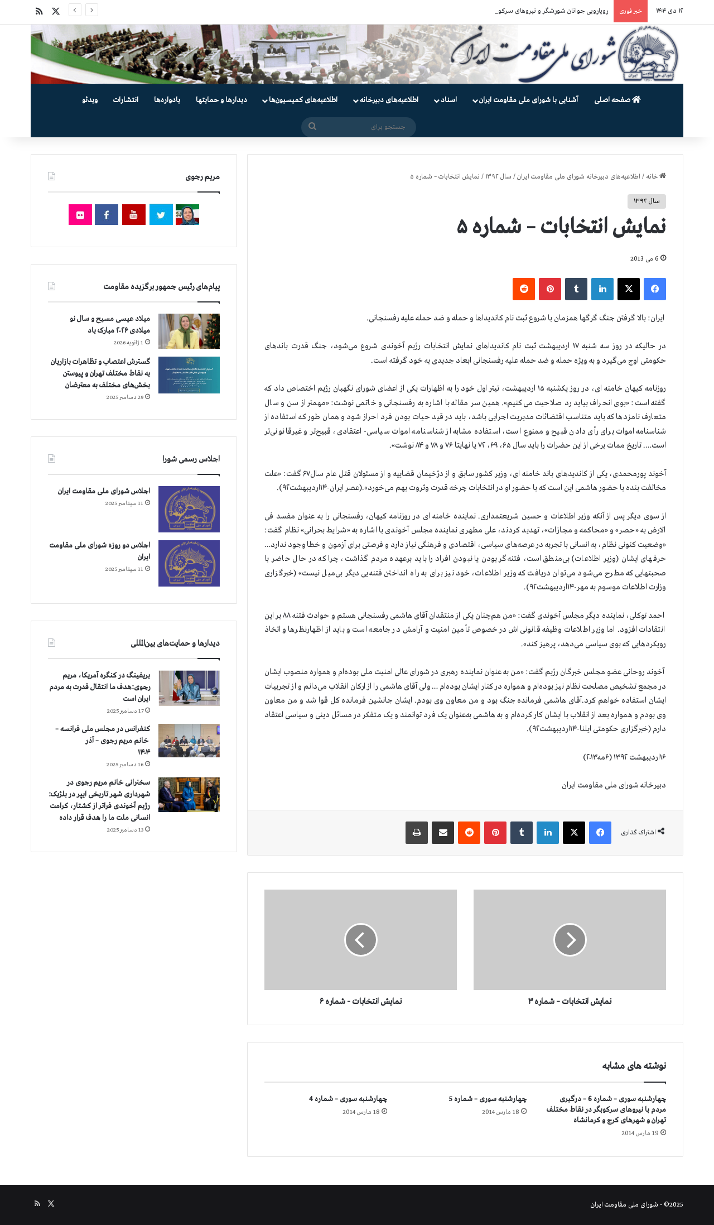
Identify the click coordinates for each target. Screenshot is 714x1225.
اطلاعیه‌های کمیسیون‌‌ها (303, 100)
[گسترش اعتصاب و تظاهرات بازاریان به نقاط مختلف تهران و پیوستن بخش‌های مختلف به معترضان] (189, 375)
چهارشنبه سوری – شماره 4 (348, 1099)
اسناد (449, 100)
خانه (656, 176)
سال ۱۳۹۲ (498, 176)
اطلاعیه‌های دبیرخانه (389, 100)
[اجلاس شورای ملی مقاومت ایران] (189, 509)
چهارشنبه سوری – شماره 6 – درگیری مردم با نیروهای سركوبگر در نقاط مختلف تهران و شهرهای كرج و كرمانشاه (606, 1109)
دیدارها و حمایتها (221, 100)
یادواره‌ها (167, 100)
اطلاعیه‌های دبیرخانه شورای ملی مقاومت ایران (578, 176)
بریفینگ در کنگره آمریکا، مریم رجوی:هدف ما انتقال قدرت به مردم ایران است (99, 687)
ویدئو (90, 100)
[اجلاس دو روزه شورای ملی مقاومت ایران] (189, 563)
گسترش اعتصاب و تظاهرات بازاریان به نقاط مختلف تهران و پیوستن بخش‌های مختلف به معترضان (100, 373)
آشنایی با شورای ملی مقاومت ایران (528, 100)
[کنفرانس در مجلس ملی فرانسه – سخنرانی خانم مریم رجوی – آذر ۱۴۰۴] (189, 741)
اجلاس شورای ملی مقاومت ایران (104, 491)
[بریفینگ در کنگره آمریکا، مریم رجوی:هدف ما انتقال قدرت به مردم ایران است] (189, 688)
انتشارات (125, 100)
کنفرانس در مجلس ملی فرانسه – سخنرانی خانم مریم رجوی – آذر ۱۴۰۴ (102, 740)
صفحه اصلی (617, 100)
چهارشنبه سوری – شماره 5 (488, 1099)
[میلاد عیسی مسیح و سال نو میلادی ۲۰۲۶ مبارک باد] (189, 331)
